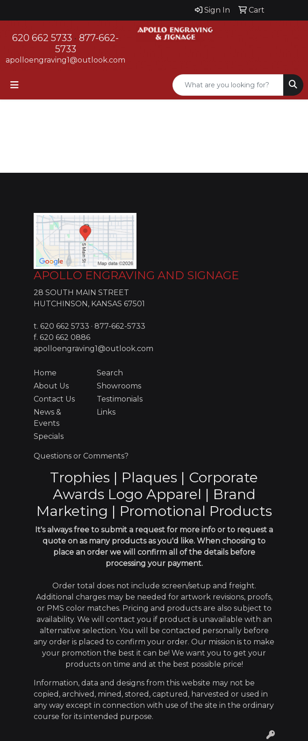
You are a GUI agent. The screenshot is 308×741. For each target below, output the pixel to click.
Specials (49, 436)
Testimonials (120, 399)
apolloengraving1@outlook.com (65, 60)
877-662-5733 (119, 326)
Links (106, 412)
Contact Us (54, 399)
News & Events (47, 418)
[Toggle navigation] (14, 85)
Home (45, 372)
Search (110, 372)
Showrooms (119, 385)
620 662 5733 (42, 37)
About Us (51, 385)
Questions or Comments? (81, 456)
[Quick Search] (228, 85)
